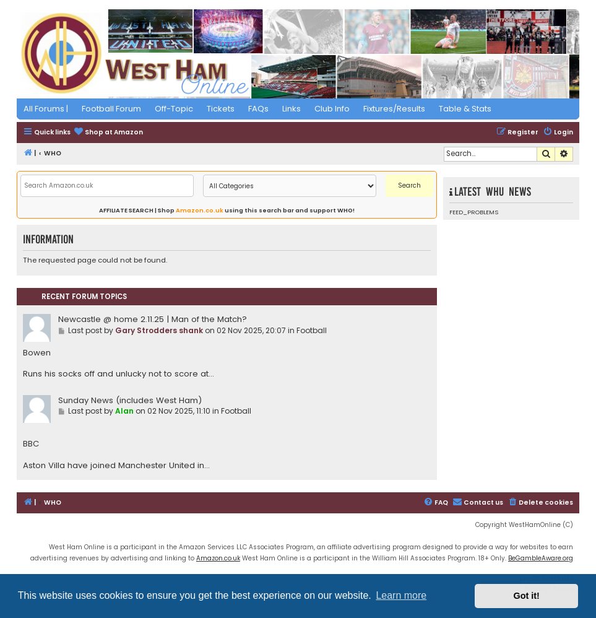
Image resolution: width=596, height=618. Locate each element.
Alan (124, 411)
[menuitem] (108, 133)
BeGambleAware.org (540, 558)
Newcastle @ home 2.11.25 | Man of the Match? (152, 319)
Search (409, 185)
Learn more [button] (401, 595)
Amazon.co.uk (199, 210)
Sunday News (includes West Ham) (130, 400)
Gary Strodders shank (159, 330)
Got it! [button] (527, 596)
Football (311, 330)
